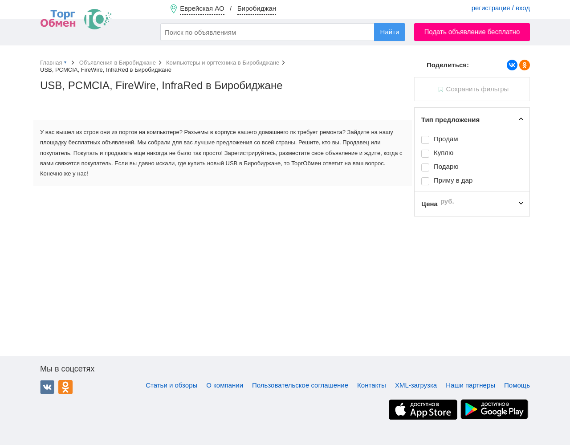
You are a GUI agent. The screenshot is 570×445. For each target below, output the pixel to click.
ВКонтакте (47, 387)
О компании (224, 385)
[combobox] (282, 32)
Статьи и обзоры (171, 385)
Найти (389, 32)
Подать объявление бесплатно (472, 32)
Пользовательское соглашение (300, 385)
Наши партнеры (470, 385)
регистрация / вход (501, 8)
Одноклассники (65, 387)
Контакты (371, 385)
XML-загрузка (416, 385)
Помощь (517, 385)
